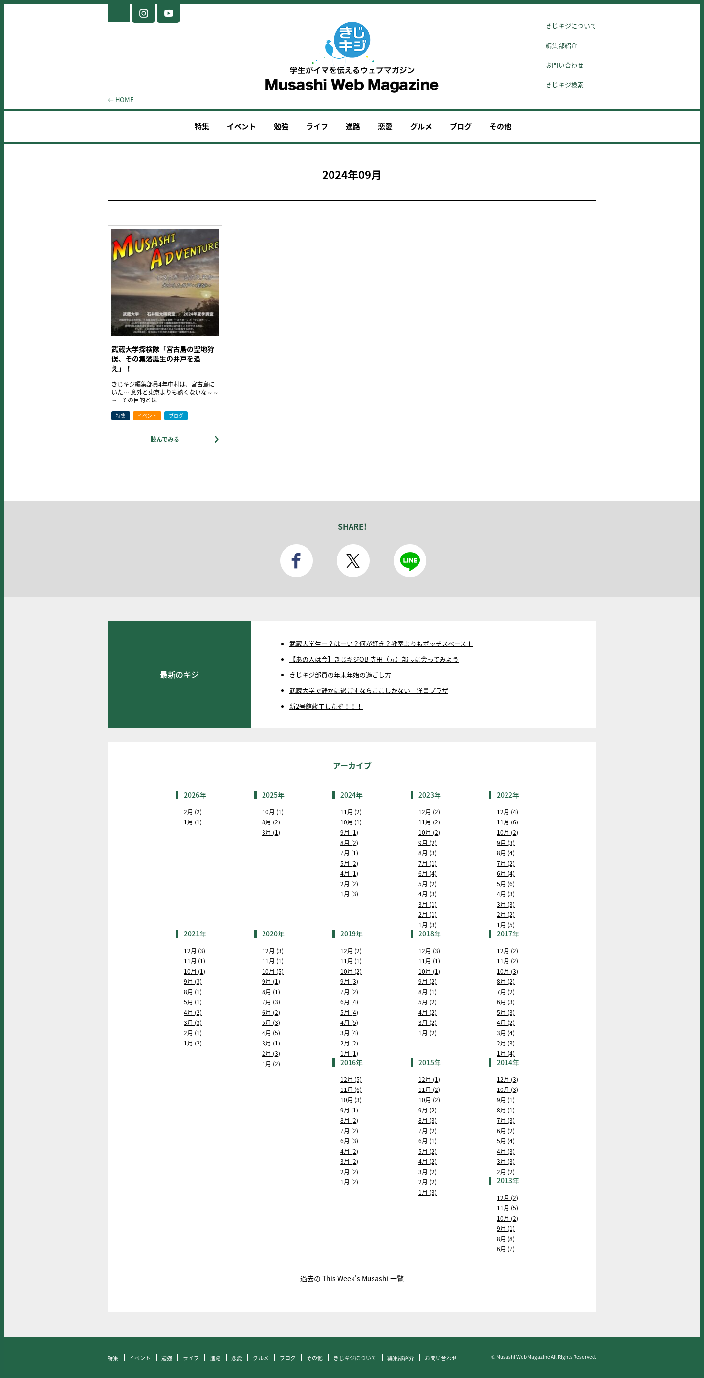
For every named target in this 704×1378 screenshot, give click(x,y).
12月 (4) (507, 811)
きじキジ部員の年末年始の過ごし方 (340, 674)
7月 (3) (271, 1002)
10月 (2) (429, 832)
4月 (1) (349, 873)
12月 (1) (429, 1079)
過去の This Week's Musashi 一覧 (352, 1278)
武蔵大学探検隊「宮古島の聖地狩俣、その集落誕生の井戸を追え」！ (162, 358)
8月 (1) (193, 991)
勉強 (281, 126)
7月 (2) (506, 863)
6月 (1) (427, 1140)
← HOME (121, 99)
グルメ (421, 126)
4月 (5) (271, 1032)
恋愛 (385, 126)
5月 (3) (271, 1022)
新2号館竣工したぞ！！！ (326, 706)
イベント (241, 126)
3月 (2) (427, 1022)
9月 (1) (349, 832)
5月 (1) (193, 1002)
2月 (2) (193, 811)
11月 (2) (351, 811)
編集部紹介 (561, 45)
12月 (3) (194, 950)
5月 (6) (506, 883)
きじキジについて (571, 25)
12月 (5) (351, 1079)
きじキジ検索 (565, 84)
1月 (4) (506, 1053)
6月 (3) (506, 1002)
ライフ (317, 126)
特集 (202, 126)
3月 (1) (271, 832)
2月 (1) (427, 914)
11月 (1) (194, 960)
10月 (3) (507, 971)
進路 (353, 126)
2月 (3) (271, 1053)
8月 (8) (506, 1238)
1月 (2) (193, 1043)
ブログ (461, 126)
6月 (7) (506, 1249)
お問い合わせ (565, 64)
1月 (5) (506, 924)
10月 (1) (273, 811)
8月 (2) (271, 822)
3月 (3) (506, 904)
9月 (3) (506, 842)
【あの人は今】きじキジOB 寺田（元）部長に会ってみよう (374, 659)
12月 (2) (429, 811)
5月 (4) (349, 1012)
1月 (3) (349, 893)
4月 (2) (193, 1012)
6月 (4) (427, 873)
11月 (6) (507, 822)
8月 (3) (427, 852)
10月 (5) (273, 971)
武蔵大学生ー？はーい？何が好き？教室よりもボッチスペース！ (381, 643)
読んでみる (165, 439)
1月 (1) (193, 822)
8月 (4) (506, 852)
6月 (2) (271, 1012)
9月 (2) (427, 842)
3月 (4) (349, 1032)
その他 (500, 126)
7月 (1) (349, 852)
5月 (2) (349, 863)
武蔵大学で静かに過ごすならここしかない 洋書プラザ (368, 690)
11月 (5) (507, 1207)
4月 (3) (427, 893)
